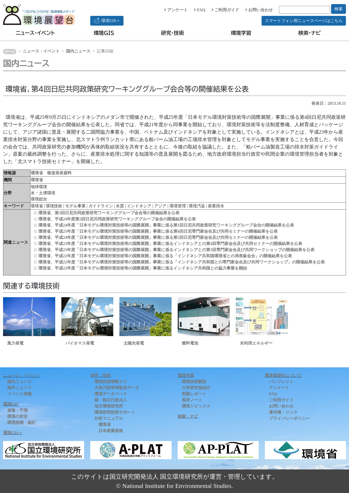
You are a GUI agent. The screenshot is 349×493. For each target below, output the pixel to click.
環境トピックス (196, 406)
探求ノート (192, 400)
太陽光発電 (133, 343)
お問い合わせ (259, 10)
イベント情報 (19, 394)
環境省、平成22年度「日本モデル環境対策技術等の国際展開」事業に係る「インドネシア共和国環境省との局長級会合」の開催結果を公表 (165, 256)
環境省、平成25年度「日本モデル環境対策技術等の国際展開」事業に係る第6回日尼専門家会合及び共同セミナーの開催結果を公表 (158, 231)
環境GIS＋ (107, 21)
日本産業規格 (110, 430)
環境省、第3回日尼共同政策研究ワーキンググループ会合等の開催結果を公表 (108, 213)
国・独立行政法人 (110, 400)
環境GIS (104, 32)
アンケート (176, 10)
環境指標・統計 (21, 422)
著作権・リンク (283, 412)
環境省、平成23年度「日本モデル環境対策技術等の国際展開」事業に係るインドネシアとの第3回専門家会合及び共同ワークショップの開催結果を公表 (176, 250)
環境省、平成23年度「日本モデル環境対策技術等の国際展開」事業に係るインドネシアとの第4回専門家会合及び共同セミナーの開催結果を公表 (170, 243)
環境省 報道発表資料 (51, 173)
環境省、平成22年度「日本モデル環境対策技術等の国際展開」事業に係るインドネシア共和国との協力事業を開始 (142, 268)
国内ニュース (78, 51)
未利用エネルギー (256, 343)
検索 (338, 9)
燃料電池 (190, 343)
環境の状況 (17, 416)
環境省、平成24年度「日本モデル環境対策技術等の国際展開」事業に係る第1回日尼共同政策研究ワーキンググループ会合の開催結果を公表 (166, 225)
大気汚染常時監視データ (116, 387)
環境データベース (110, 394)
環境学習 (241, 32)
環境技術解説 (194, 381)
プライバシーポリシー (289, 418)
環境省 (37, 180)
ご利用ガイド (225, 10)
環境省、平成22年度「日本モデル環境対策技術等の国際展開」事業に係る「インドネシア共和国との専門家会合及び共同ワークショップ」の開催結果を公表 (181, 262)
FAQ (199, 10)
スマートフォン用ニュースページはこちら (304, 20)
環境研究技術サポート (114, 412)
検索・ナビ (309, 32)
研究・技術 (172, 32)
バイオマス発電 (79, 343)
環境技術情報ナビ (110, 381)
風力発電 (15, 343)
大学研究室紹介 (196, 387)
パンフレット (281, 381)
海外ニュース (19, 387)
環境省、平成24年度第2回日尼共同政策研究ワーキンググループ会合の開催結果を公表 (117, 219)
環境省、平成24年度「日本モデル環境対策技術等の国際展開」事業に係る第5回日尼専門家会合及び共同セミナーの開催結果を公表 (158, 237)
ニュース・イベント (35, 32)
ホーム (10, 51)
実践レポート (194, 394)
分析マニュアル (108, 418)
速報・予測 (17, 410)
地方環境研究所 (108, 406)
